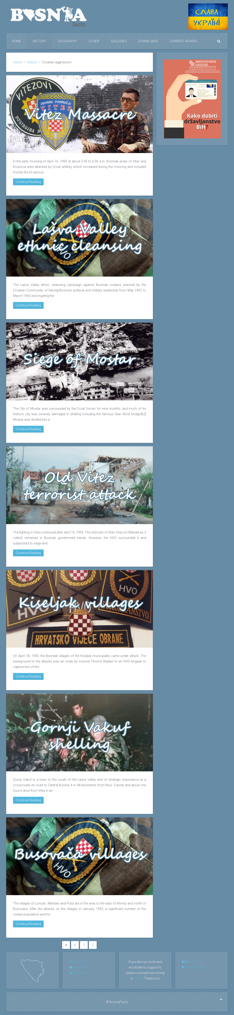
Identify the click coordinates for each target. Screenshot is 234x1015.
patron (138, 978)
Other (94, 41)
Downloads (148, 41)
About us (190, 962)
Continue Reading (28, 182)
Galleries (119, 41)
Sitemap (77, 973)
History (39, 41)
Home (16, 41)
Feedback (78, 967)
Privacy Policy (193, 967)
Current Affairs (183, 41)
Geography (67, 41)
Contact (76, 962)
